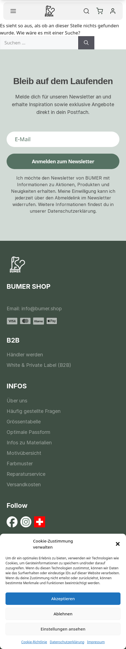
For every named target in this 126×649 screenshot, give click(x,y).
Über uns (17, 401)
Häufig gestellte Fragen (34, 411)
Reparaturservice (26, 474)
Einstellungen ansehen (63, 629)
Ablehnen (63, 613)
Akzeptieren (63, 598)
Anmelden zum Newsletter (63, 161)
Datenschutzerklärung (67, 642)
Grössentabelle (24, 421)
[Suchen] (86, 42)
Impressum (96, 642)
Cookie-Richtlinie (34, 642)
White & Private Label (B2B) (39, 365)
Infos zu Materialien (29, 442)
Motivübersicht (24, 453)
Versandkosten (24, 484)
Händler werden (25, 354)
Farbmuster (20, 463)
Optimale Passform (28, 432)
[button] (117, 544)
